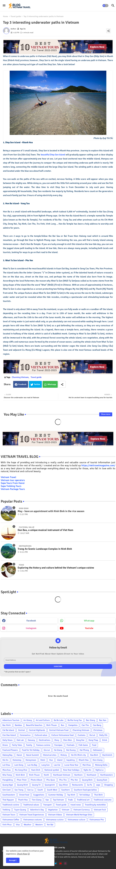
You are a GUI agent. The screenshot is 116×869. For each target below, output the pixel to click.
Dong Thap (93, 740)
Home (5, 16)
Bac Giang (90, 720)
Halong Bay (7, 755)
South (40, 790)
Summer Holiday (55, 795)
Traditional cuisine (10, 804)
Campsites (72, 725)
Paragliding (7, 780)
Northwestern (106, 775)
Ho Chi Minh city (78, 755)
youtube (89, 628)
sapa (98, 785)
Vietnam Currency (81, 809)
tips (47, 799)
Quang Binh (87, 780)
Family (29, 745)
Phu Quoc (50, 780)
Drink (104, 740)
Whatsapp (51, 384)
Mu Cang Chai (21, 770)
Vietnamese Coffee (10, 819)
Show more (105, 414)
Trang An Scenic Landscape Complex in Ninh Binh (45, 548)
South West (52, 790)
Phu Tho (63, 780)
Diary (56, 740)
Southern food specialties (85, 790)
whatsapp (89, 620)
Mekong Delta (101, 765)
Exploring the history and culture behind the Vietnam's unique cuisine (56, 567)
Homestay (17, 760)
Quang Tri (36, 785)
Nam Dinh (35, 770)
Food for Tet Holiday (31, 750)
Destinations (44, 740)
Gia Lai (47, 750)
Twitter (37, 384)
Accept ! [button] (12, 860)
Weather (27, 824)
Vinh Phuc (7, 824)
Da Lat (92, 735)
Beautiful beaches (34, 725)
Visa (18, 824)
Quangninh (50, 785)
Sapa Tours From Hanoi (12, 483)
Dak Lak (20, 740)
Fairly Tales (17, 745)
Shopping (108, 785)
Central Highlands (37, 730)
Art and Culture (43, 720)
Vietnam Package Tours (13, 489)
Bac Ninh (6, 725)
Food (94, 745)
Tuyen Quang (20, 809)
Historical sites (49, 755)
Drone (5, 745)
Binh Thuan (51, 725)
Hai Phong (84, 750)
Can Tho (85, 725)
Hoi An (5, 760)
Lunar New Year (71, 765)
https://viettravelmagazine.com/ (98, 465)
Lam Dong (18, 765)
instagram (31, 628)
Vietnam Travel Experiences (31, 814)
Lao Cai (57, 765)
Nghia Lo (99, 770)
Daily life (103, 735)
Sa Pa (89, 785)
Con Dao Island (9, 735)
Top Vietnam (58, 799)
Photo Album (36, 780)
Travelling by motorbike (95, 804)
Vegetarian (53, 809)
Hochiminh (107, 755)
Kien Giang (97, 760)
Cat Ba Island (8, 730)
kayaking (70, 760)
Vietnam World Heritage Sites (79, 814)
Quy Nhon (63, 785)
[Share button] (62, 384)
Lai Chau (6, 765)
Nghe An (87, 770)
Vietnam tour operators (13, 480)
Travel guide (16, 16)
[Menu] (4, 6)
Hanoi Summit (32, 755)
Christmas (97, 730)
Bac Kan (102, 720)
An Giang (27, 720)
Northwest (91, 775)
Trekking (6, 809)
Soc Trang (18, 790)
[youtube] (60, 863)
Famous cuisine (43, 745)
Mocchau (6, 770)
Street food (24, 795)
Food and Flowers (10, 750)
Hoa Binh (94, 755)
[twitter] (56, 863)
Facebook (22, 384)
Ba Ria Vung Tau (75, 720)
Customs (81, 735)
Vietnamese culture (76, 819)
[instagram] (65, 863)
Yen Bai (50, 824)
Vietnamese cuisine (55, 819)
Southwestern (8, 795)
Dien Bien (67, 740)
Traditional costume (102, 799)
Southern (65, 790)
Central (21, 730)
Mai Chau (86, 765)
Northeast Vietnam (61, 775)
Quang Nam (102, 780)
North (46, 775)
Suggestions (38, 795)
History (63, 755)
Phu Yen (74, 780)
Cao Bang (97, 725)
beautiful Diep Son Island (53, 154)
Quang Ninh (22, 785)
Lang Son (45, 765)
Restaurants (77, 785)
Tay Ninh (71, 795)
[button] (105, 5)
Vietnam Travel (8, 477)
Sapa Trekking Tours (11, 486)
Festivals (70, 745)
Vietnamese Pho (96, 819)
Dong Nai (80, 740)
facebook (31, 620)
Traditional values (31, 804)
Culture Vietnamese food (62, 735)
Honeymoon (31, 760)
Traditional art (83, 799)
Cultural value (41, 735)
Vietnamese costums (32, 819)
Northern (78, 775)
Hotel (42, 760)
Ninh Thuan (34, 775)
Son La (30, 790)
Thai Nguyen (8, 799)
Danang (31, 740)
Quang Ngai (7, 785)
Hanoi (19, 755)
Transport (47, 804)
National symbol (51, 770)
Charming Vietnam (20, 377)
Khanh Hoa (84, 760)
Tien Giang (36, 799)
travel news (76, 804)
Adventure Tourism (10, 720)
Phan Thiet (22, 780)
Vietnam (65, 809)
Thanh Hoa (23, 799)
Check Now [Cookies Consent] (22, 854)
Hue (51, 760)
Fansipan (58, 745)
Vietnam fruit (100, 809)
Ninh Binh (20, 775)
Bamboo (18, 725)
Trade (70, 799)
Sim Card (6, 790)
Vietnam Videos (55, 814)
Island (59, 760)
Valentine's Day (37, 809)
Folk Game (83, 745)
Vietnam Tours (8, 814)
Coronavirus (25, 735)
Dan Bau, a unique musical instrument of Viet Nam (45, 530)
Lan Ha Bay (32, 765)
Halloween (97, 750)
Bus (62, 725)
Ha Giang (58, 750)
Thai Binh (98, 795)
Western (39, 824)
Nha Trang (7, 775)
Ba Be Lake (58, 720)
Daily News (7, 740)
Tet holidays (84, 795)
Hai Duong (71, 750)
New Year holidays (71, 770)
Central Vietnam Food (58, 730)
